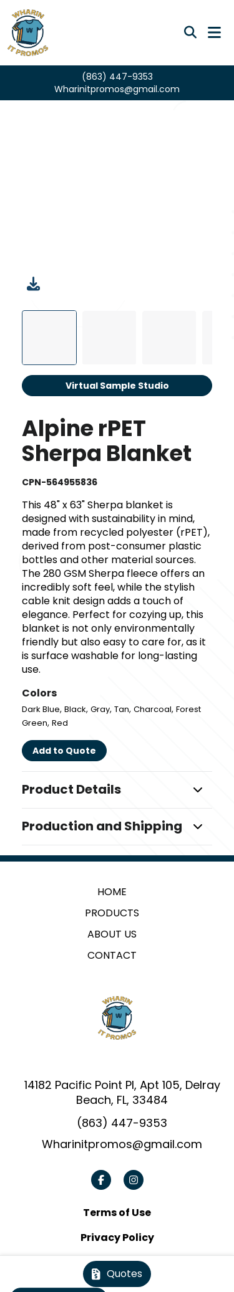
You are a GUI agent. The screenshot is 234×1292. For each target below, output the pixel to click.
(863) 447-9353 (117, 76)
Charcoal (153, 709)
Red (60, 723)
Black (75, 709)
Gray (100, 709)
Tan (121, 709)
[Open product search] (190, 32)
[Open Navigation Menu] (214, 32)
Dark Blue (41, 709)
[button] (117, 790)
